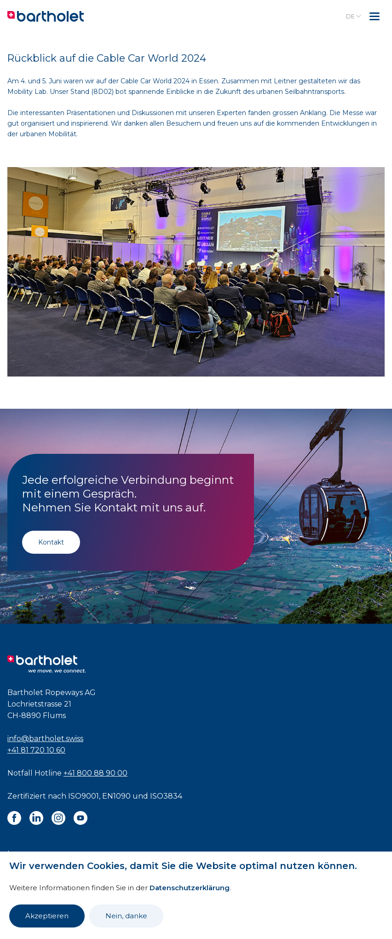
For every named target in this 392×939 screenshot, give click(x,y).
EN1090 (116, 796)
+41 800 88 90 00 (95, 773)
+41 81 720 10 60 (36, 750)
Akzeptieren (47, 915)
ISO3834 (166, 796)
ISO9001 (83, 796)
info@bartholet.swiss (45, 738)
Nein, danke (126, 915)
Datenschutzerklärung (190, 887)
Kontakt (51, 542)
